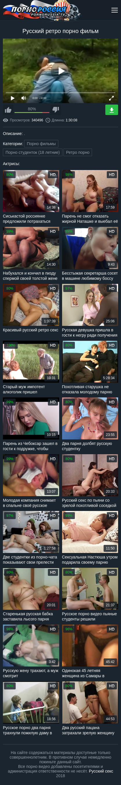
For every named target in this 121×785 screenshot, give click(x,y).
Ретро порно (78, 152)
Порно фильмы (41, 143)
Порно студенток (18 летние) (33, 152)
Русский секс (101, 771)
